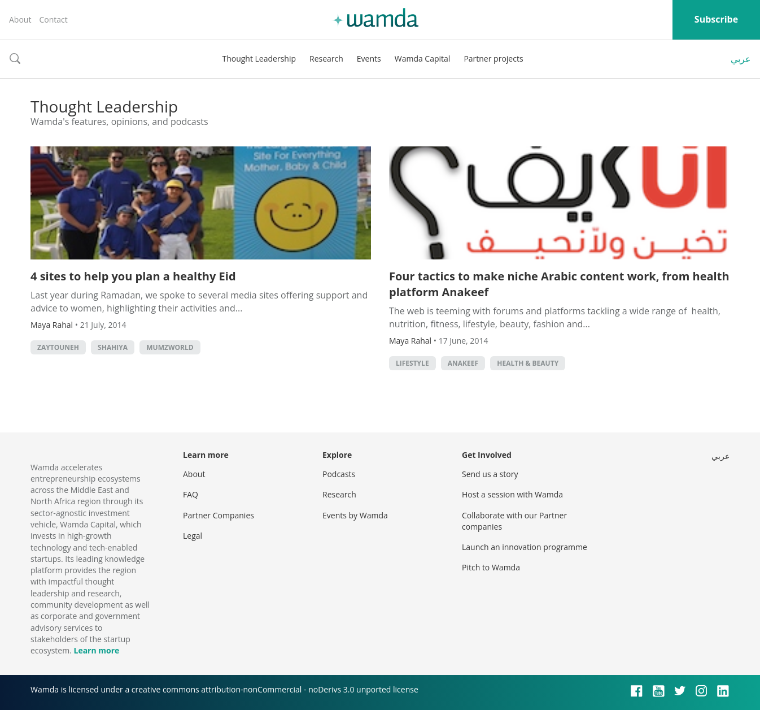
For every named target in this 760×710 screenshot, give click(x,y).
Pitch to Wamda (491, 567)
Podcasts (338, 474)
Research (326, 58)
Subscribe (716, 19)
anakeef (463, 363)
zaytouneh (58, 347)
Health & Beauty (527, 363)
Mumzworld (169, 347)
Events (369, 58)
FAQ (190, 494)
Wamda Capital (423, 58)
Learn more (96, 650)
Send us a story (490, 474)
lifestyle (412, 363)
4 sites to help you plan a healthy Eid (133, 276)
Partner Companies (218, 515)
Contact (53, 19)
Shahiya (113, 347)
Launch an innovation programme (524, 547)
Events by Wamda (355, 515)
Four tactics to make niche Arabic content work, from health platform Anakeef (559, 284)
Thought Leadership (259, 58)
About (20, 19)
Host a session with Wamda (512, 494)
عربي (741, 58)
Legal (192, 535)
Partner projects (493, 58)
